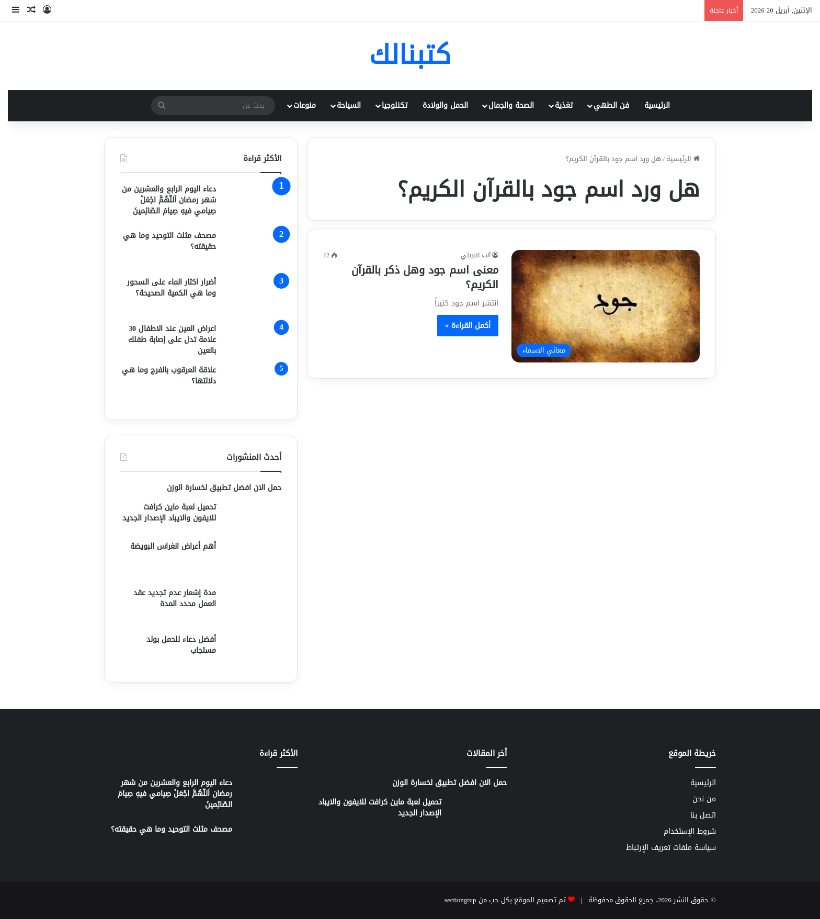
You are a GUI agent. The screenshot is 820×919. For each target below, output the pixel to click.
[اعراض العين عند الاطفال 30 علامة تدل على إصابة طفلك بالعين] (252, 339)
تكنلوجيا (394, 105)
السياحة (349, 105)
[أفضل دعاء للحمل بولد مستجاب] (252, 650)
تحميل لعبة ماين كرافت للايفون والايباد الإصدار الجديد (169, 512)
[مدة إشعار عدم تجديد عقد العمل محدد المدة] (252, 607)
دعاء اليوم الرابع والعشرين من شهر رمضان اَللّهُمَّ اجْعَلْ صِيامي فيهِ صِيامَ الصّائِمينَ (169, 200)
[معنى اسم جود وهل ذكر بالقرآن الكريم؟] (605, 306)
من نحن (704, 798)
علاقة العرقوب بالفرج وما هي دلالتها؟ (169, 375)
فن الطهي (611, 105)
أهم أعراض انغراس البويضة (173, 546)
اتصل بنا (703, 815)
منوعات (304, 105)
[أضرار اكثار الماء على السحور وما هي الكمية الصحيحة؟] (252, 296)
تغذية (564, 105)
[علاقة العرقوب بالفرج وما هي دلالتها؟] (252, 384)
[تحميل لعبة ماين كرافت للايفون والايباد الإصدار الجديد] (252, 518)
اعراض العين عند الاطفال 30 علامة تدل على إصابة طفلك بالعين (172, 340)
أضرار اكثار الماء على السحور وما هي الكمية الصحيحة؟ (171, 287)
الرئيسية (657, 105)
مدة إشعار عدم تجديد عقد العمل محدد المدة (174, 598)
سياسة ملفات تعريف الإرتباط (671, 847)
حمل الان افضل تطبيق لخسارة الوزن (224, 488)
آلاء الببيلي (476, 255)
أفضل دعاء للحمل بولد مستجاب (181, 644)
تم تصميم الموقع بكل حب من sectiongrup (505, 899)
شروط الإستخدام (690, 831)
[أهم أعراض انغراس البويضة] (252, 560)
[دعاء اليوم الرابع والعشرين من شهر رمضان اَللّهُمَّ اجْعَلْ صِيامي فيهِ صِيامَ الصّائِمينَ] (252, 203)
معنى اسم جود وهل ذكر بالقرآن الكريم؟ (424, 277)
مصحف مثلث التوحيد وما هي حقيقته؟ (169, 241)
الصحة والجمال (511, 105)
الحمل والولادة (445, 105)
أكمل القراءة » (468, 326)
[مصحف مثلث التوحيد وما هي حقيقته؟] (252, 249)
